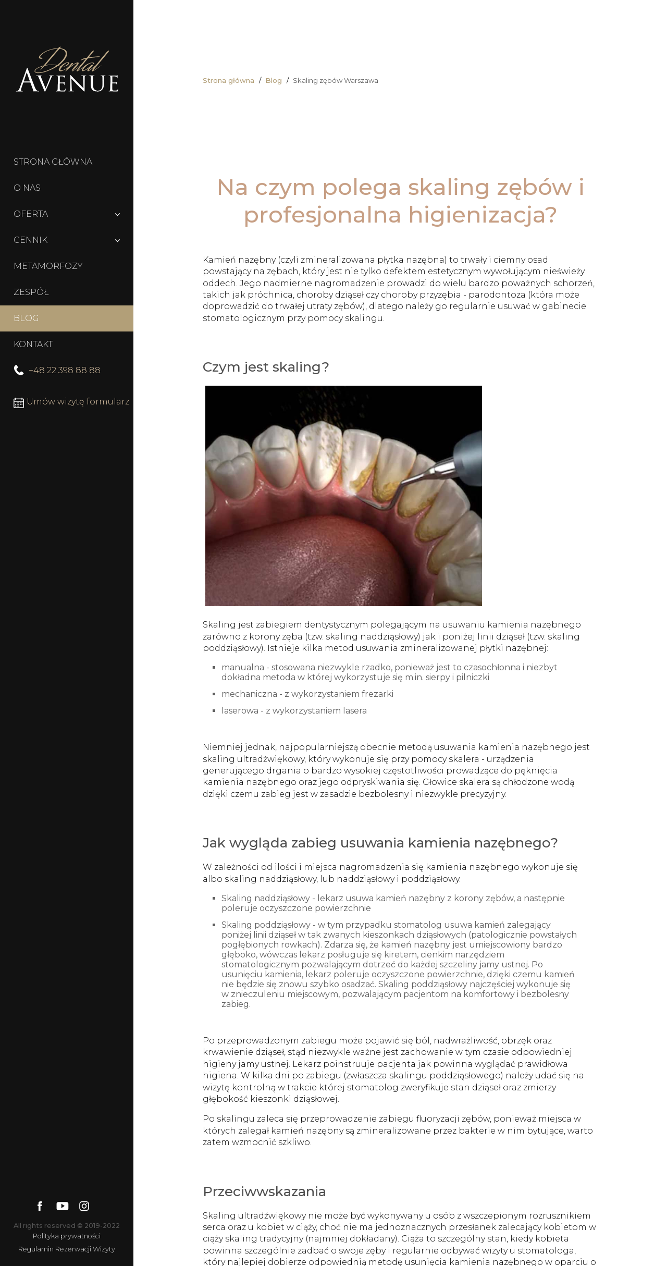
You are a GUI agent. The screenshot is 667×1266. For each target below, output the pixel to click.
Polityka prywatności (67, 1236)
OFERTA (31, 214)
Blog (273, 80)
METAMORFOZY (48, 266)
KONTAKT (33, 344)
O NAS (27, 188)
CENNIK (30, 240)
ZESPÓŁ (31, 292)
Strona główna (228, 80)
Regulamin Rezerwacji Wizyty (66, 1249)
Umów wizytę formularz (71, 402)
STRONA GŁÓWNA (53, 162)
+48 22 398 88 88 (57, 370)
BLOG (26, 318)
